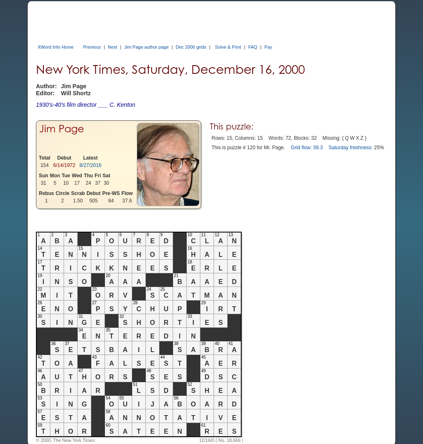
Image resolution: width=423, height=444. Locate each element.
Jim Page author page (146, 47)
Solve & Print (228, 47)
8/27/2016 (90, 165)
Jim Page (61, 129)
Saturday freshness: (350, 147)
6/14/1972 (64, 165)
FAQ (252, 47)
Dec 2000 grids (191, 47)
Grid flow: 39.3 (307, 147)
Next (112, 47)
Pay (268, 47)
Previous (92, 47)
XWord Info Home (56, 47)
